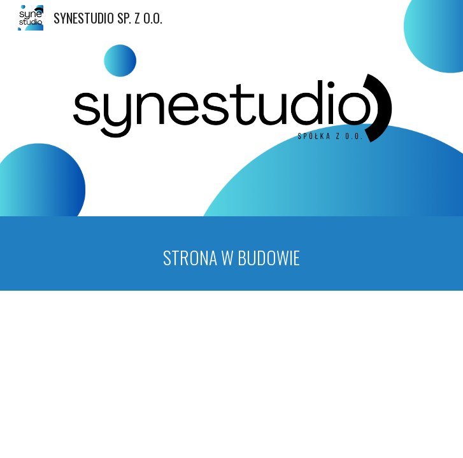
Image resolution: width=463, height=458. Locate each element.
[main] (231, 253)
